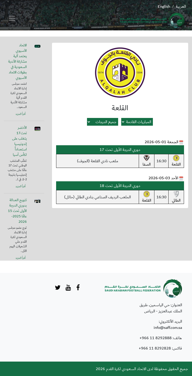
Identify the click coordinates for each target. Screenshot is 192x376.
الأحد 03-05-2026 (163, 178)
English (164, 6)
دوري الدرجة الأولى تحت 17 (120, 149)
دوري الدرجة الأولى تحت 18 (120, 185)
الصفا (147, 161)
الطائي (176, 197)
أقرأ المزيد (20, 114)
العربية (181, 6)
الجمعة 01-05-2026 (161, 142)
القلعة (176, 161)
